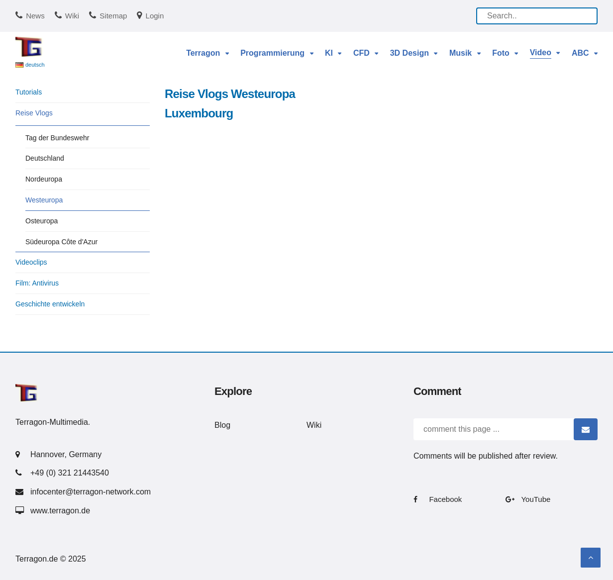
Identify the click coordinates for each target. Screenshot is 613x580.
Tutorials (28, 92)
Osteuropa (41, 221)
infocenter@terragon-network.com (90, 491)
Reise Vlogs (34, 113)
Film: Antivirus (37, 283)
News (35, 15)
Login (155, 15)
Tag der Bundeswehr (57, 138)
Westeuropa (44, 200)
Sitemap (113, 15)
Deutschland (44, 158)
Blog (222, 425)
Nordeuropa (43, 179)
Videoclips (31, 262)
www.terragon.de (60, 510)
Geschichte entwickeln (50, 304)
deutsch (35, 65)
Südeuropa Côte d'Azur (61, 242)
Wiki (72, 15)
